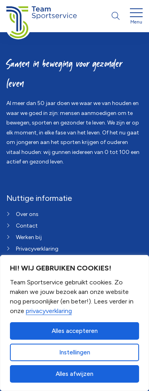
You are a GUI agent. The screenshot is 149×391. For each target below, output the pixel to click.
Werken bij (29, 237)
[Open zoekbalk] (115, 15)
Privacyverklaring (37, 248)
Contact (27, 225)
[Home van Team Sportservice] (41, 16)
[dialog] (74, 323)
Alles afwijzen (74, 373)
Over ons (27, 214)
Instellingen (74, 352)
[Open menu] (136, 17)
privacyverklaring (49, 311)
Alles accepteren (75, 331)
